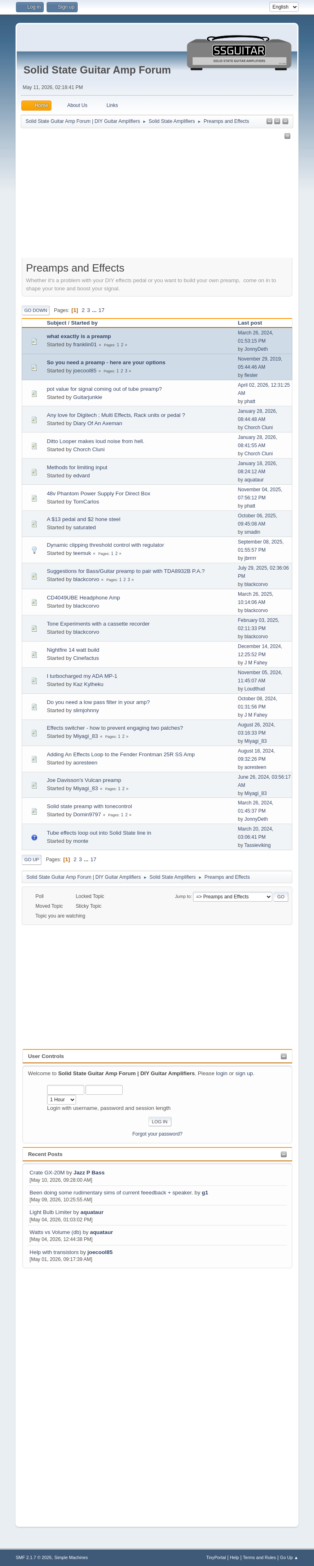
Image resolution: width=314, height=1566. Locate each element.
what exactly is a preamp (79, 336)
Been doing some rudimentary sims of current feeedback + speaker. (111, 1193)
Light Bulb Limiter (50, 1212)
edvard (81, 475)
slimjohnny (86, 710)
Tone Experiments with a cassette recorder (98, 624)
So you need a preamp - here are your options (106, 362)
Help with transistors (53, 1252)
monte (80, 841)
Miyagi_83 (85, 736)
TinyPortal (216, 1557)
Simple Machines (71, 1557)
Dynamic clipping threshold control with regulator (105, 545)
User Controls (46, 1056)
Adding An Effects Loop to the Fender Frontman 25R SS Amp (121, 754)
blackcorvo (86, 579)
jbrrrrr (250, 558)
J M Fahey (255, 663)
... (95, 310)
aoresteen (85, 763)
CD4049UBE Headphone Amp (83, 598)
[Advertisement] (55, 1392)
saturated (84, 527)
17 (102, 310)
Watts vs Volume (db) (55, 1232)
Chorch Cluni (258, 427)
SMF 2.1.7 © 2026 (34, 1557)
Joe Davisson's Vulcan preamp (84, 780)
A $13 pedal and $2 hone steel (83, 519)
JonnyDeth (256, 349)
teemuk (82, 553)
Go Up (31, 859)
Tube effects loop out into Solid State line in (99, 833)
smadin (252, 532)
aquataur (92, 1212)
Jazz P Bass (89, 1172)
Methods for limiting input (77, 467)
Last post (253, 323)
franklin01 (85, 344)
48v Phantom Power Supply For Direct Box (98, 493)
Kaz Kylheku (88, 684)
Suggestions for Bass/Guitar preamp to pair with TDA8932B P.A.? (125, 571)
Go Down (35, 310)
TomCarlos (86, 502)
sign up (244, 1073)
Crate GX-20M (47, 1172)
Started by (84, 323)
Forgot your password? (157, 1134)
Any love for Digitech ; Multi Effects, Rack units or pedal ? (116, 415)
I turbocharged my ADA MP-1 (82, 676)
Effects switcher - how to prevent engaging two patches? (115, 728)
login (221, 1073)
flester (251, 375)
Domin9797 (87, 814)
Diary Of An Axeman (97, 423)
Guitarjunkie (87, 397)
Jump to (183, 896)
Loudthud (254, 689)
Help (234, 1557)
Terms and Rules (259, 1557)
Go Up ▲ (289, 1557)
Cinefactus (86, 658)
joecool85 (99, 1252)
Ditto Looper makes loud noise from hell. (95, 441)
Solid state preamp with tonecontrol (89, 806)
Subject (56, 323)
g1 (205, 1193)
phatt (250, 401)
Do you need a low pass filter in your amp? (98, 702)
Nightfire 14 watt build (73, 650)
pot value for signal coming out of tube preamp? (104, 389)
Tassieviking (257, 845)
